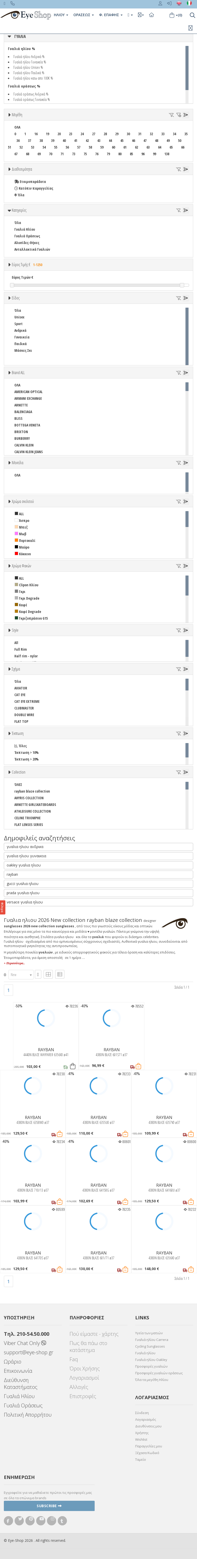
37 (29, 140)
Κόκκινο (23, 553)
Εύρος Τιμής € (28, 264)
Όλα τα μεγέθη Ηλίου (151, 1379)
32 (151, 133)
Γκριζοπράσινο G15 (31, 618)
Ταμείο (140, 1459)
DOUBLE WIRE (24, 714)
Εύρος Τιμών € (22, 277)
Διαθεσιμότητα (22, 169)
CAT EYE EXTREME (27, 701)
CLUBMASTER (24, 708)
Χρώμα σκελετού (23, 501)
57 (78, 147)
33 (162, 133)
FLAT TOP (21, 721)
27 (93, 133)
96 (142, 153)
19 (47, 133)
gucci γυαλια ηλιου (22, 883)
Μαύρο (22, 547)
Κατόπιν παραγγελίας (33, 188)
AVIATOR (20, 688)
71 (62, 153)
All (16, 642)
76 (96, 153)
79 (108, 153)
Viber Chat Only (25, 1343)
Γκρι (20, 591)
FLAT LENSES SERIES (28, 824)
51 (9, 147)
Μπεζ (21, 527)
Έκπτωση (18, 733)
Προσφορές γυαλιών (151, 1366)
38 (41, 140)
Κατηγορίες (19, 210)
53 (32, 147)
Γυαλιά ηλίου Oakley (151, 1359)
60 (113, 147)
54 (44, 147)
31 (139, 133)
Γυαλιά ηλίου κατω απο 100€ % (33, 78)
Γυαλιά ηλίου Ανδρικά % (29, 56)
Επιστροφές (83, 1396)
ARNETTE (21, 405)
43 (98, 140)
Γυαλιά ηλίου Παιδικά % (28, 72)
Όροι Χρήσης (85, 1368)
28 (105, 133)
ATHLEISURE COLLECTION (32, 811)
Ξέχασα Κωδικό (147, 1452)
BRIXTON (21, 431)
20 (59, 133)
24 (82, 133)
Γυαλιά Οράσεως (27, 235)
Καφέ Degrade (28, 611)
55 (55, 147)
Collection (18, 772)
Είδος (15, 298)
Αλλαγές (79, 1386)
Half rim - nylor (26, 656)
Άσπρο (22, 520)
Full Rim (20, 649)
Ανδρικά (20, 330)
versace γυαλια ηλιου (25, 902)
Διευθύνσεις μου (148, 1426)
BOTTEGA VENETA (27, 425)
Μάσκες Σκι (23, 350)
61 (124, 147)
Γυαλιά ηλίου (145, 1353)
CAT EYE (19, 694)
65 (171, 147)
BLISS (18, 418)
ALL (19, 513)
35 (186, 133)
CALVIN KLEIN (24, 445)
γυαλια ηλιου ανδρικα (25, 846)
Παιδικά (20, 343)
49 (168, 140)
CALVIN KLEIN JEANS (28, 451)
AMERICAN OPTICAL (28, 391)
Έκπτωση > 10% (26, 752)
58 (90, 147)
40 (64, 140)
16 (35, 133)
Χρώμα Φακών (21, 566)
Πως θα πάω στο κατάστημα (88, 1346)
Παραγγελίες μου (148, 1446)
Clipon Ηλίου (26, 584)
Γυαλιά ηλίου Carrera (151, 1339)
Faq (74, 1359)
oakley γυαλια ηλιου (24, 865)
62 (136, 147)
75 (85, 153)
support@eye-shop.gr (28, 1352)
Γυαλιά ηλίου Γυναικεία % (29, 61)
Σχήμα (16, 669)
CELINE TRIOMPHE (27, 817)
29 (116, 133)
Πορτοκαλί (25, 540)
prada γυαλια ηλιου (23, 892)
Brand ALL (18, 372)
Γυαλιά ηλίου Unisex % (28, 67)
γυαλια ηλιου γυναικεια (26, 855)
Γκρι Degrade (27, 598)
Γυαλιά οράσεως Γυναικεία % (31, 99)
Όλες (20, 745)
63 (148, 147)
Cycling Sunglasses (150, 1346)
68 (27, 153)
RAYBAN (46, 1050)
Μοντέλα (17, 462)
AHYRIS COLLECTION (29, 797)
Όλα (19, 194)
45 (121, 140)
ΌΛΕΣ (18, 784)
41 (75, 140)
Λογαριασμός (145, 1419)
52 (21, 147)
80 (119, 153)
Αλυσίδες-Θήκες (26, 242)
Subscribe (49, 1505)
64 (159, 147)
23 (70, 133)
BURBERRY (22, 438)
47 (144, 140)
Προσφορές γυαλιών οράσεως (159, 1373)
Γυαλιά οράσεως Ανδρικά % (30, 93)
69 (39, 153)
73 (73, 153)
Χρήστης (142, 1432)
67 (15, 153)
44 (110, 140)
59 (101, 147)
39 (52, 140)
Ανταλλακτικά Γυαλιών (32, 249)
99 (154, 153)
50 (179, 140)
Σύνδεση (142, 1412)
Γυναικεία (21, 337)
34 (174, 133)
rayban (12, 874)
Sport (18, 323)
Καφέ (21, 604)
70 (50, 153)
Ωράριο (12, 1361)
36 (17, 140)
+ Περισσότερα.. (14, 963)
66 (182, 147)
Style (15, 630)
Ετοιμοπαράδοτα (30, 181)
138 (166, 153)
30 (128, 133)
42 (87, 140)
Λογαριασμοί (84, 1377)
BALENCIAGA (23, 411)
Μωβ (20, 533)
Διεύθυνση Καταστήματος (20, 1383)
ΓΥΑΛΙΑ (20, 36)
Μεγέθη (17, 115)
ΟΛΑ (17, 127)
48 (156, 140)
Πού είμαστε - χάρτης (94, 1333)
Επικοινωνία (18, 1370)
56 (67, 147)
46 (133, 140)
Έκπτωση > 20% (26, 759)
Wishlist (141, 1439)
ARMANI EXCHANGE (28, 398)
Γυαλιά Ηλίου (24, 229)
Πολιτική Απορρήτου (28, 1414)
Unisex (19, 317)
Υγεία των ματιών (149, 1333)
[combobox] (21, 974)
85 (131, 153)
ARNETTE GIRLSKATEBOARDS (35, 804)
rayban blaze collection (32, 791)
